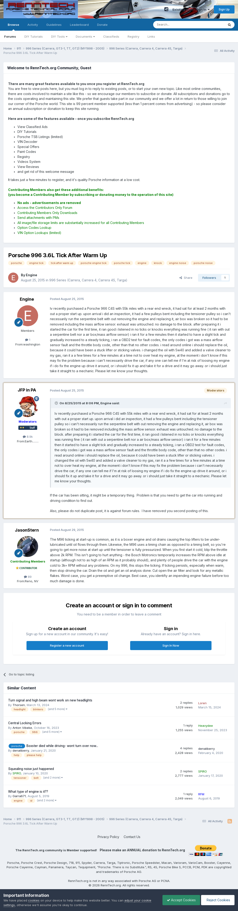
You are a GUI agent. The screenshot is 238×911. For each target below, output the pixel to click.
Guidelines (54, 24)
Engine (27, 299)
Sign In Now (170, 645)
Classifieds (111, 36)
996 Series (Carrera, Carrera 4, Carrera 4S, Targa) (88, 280)
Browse (13, 27)
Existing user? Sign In (191, 9)
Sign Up (224, 9)
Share (185, 278)
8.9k (28, 436)
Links (151, 36)
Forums (10, 36)
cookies (34, 900)
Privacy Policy (108, 837)
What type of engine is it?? (28, 791)
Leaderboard (79, 24)
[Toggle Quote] (57, 403)
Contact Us (132, 837)
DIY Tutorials (33, 36)
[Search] (177, 24)
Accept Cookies (180, 900)
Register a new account (67, 645)
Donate (102, 24)
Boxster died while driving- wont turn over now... (62, 746)
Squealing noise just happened (31, 769)
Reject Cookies (217, 900)
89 (28, 577)
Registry (133, 36)
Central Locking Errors (24, 723)
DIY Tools (59, 36)
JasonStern (27, 530)
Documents (85, 36)
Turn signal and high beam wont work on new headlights (50, 700)
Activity (32, 24)
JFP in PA (27, 390)
